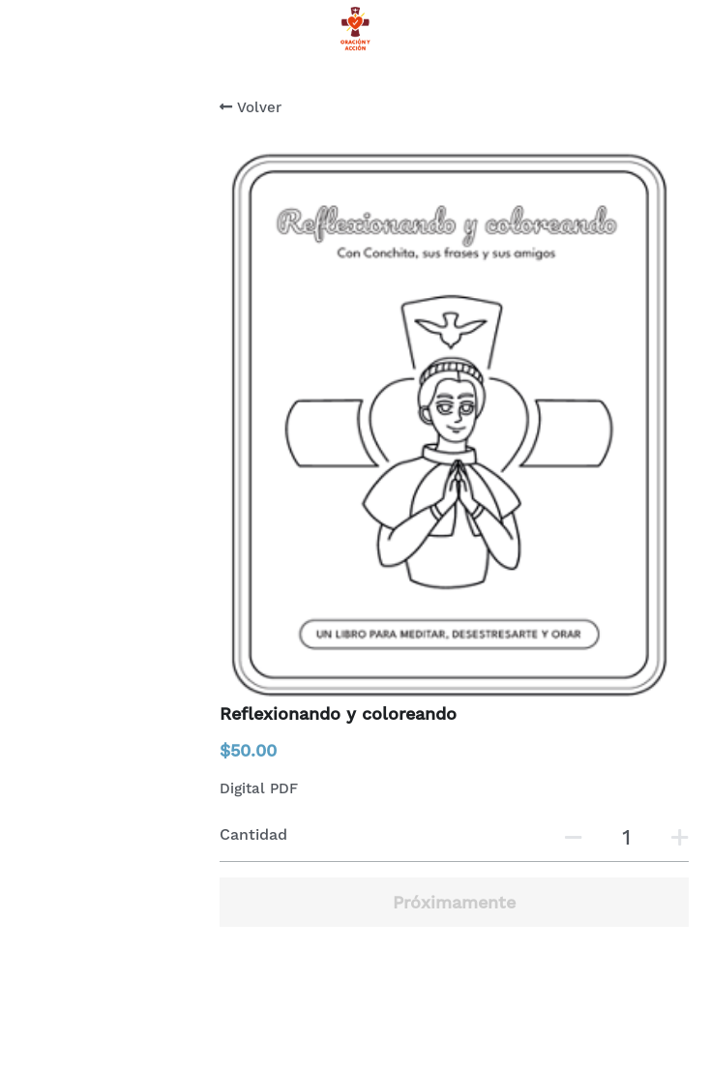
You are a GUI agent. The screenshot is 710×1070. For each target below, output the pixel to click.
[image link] (355, 27)
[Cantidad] (626, 837)
